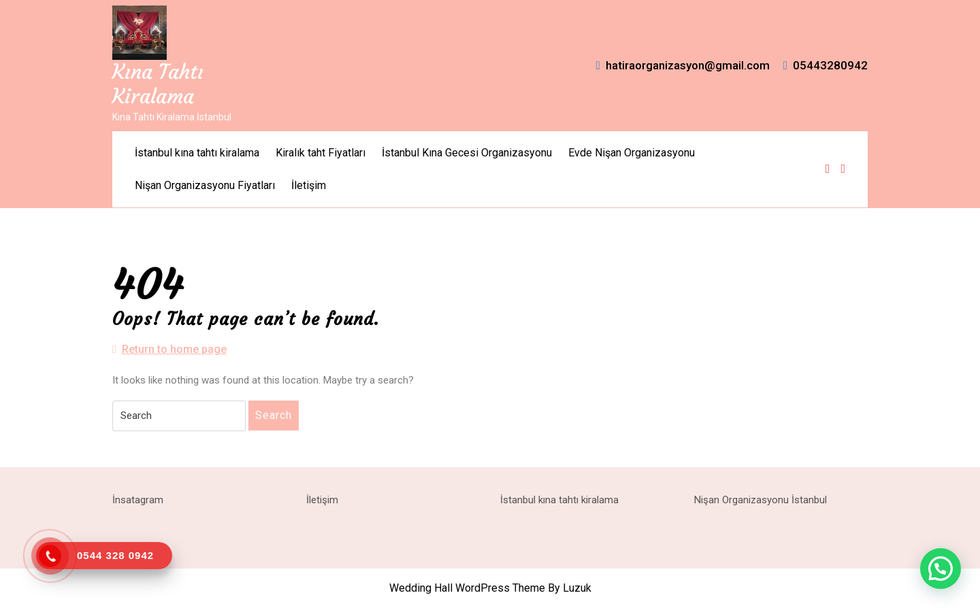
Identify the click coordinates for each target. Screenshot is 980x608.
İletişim (308, 185)
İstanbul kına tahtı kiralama (197, 152)
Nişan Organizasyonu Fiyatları (205, 185)
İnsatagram (137, 500)
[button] (940, 568)
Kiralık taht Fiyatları (320, 152)
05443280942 (825, 65)
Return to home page (169, 349)
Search (273, 415)
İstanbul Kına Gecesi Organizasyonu (467, 152)
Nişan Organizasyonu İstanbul (760, 500)
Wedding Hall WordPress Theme (467, 587)
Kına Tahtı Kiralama (157, 84)
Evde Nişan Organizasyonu (631, 152)
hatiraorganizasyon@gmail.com (683, 65)
